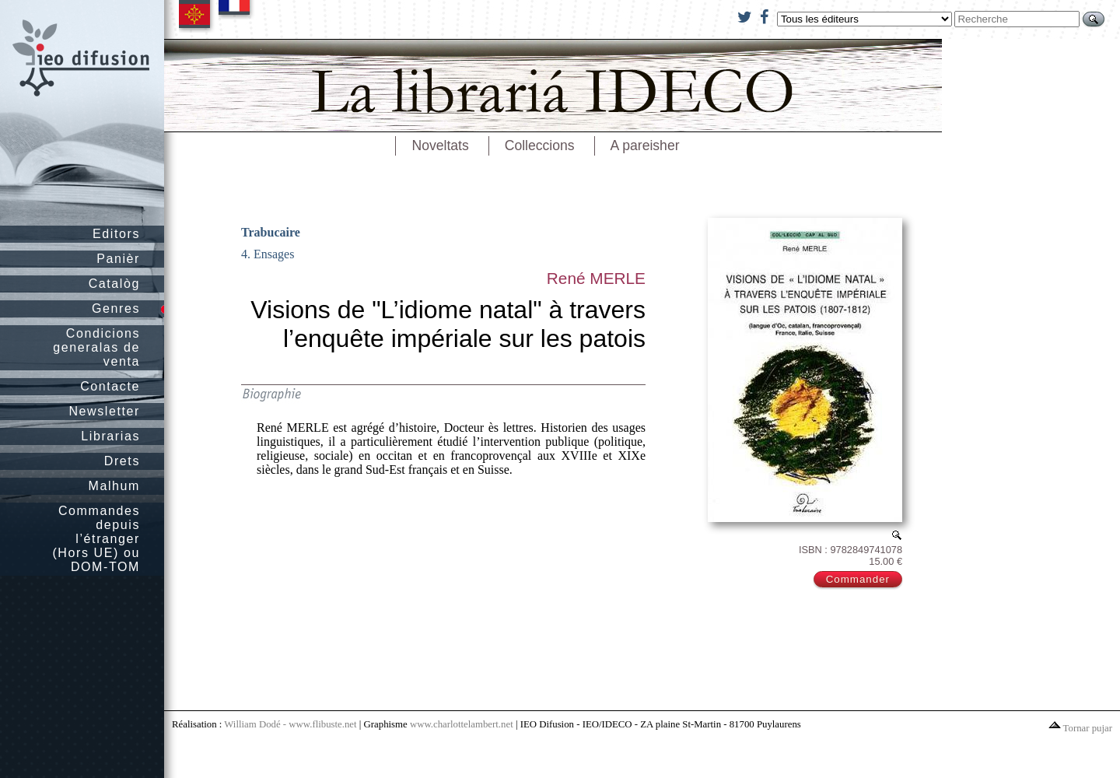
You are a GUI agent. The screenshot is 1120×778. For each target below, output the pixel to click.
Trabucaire (270, 232)
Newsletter (104, 411)
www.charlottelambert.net (461, 724)
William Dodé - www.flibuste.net (290, 724)
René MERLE (596, 278)
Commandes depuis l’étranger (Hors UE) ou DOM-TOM (96, 538)
